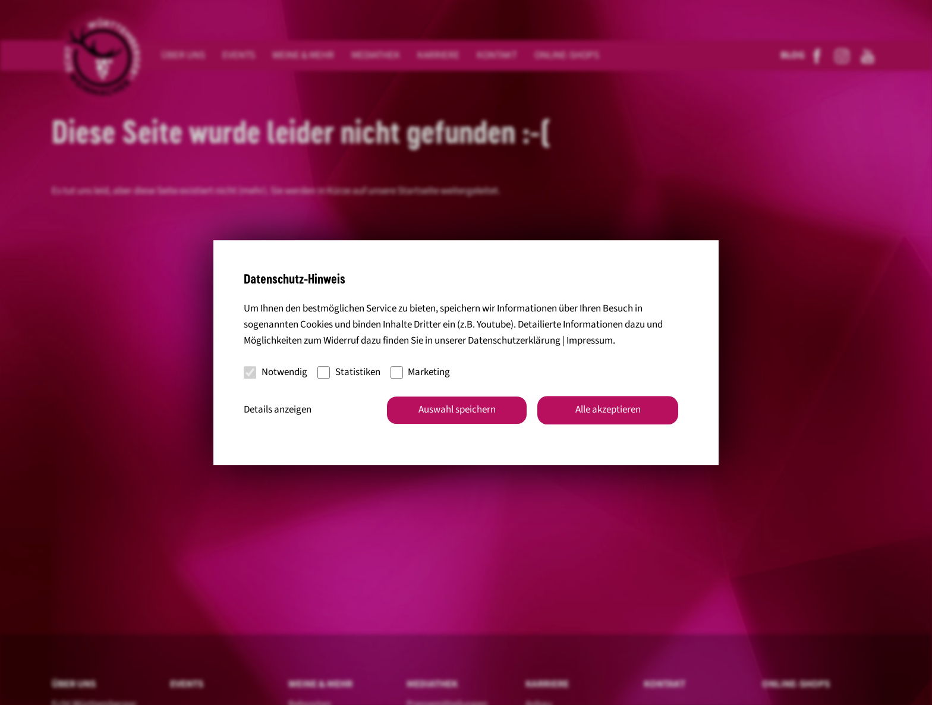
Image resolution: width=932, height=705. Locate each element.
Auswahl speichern (457, 409)
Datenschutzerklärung (514, 341)
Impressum (589, 341)
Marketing (421, 372)
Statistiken (348, 372)
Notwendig (275, 372)
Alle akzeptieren (608, 409)
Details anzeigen (277, 409)
